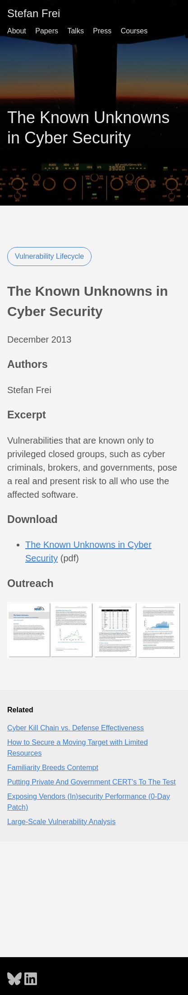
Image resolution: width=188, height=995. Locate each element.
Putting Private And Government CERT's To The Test (91, 782)
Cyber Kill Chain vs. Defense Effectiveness (75, 728)
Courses (134, 31)
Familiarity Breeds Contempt (52, 767)
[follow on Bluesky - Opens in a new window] (14, 976)
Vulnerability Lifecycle (49, 256)
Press (102, 31)
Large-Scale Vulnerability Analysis (61, 821)
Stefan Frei (33, 13)
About (16, 31)
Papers (46, 31)
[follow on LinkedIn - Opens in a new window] (30, 976)
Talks (75, 31)
